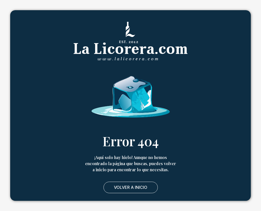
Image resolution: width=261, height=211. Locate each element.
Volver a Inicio (130, 187)
